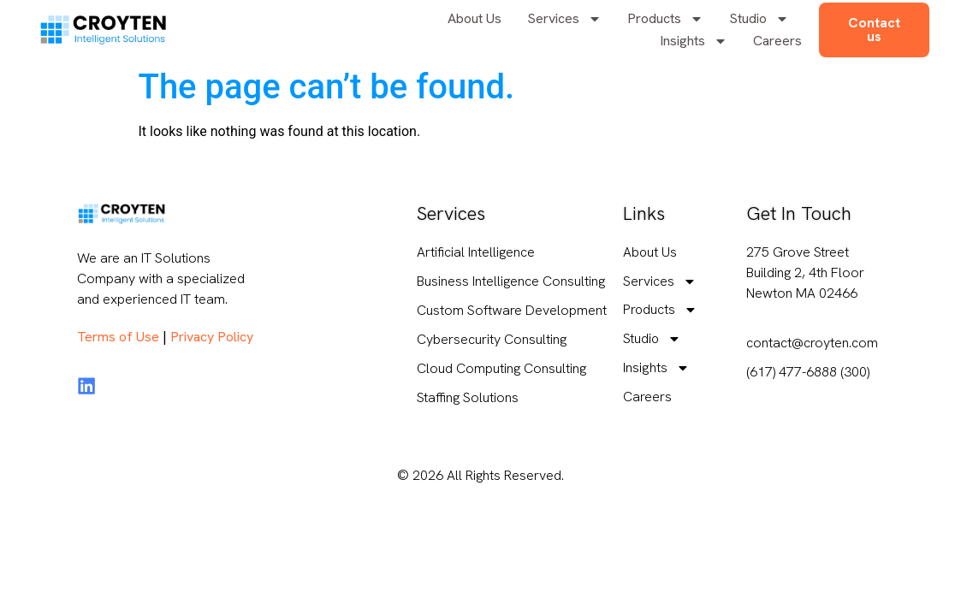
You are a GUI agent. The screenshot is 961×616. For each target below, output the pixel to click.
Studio (759, 19)
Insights (693, 41)
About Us (474, 18)
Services (564, 19)
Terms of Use (118, 337)
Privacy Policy (211, 337)
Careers (777, 41)
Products (665, 19)
